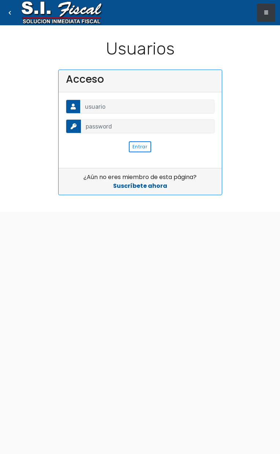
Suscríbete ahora (140, 186)
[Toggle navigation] (266, 13)
